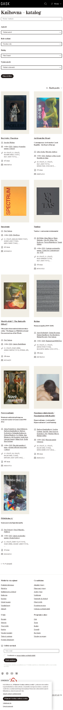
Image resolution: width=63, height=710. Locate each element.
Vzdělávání (37, 595)
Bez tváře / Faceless (9, 138)
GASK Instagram (7, 673)
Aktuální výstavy (39, 585)
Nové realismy (7, 413)
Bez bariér (37, 633)
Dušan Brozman (54, 333)
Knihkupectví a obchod (8, 592)
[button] (31, 32)
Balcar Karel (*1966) (11, 455)
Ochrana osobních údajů (42, 609)
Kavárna (3, 599)
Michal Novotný (42, 337)
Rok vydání (5, 38)
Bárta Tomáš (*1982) (10, 243)
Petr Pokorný (8, 530)
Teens (36, 623)
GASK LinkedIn (16, 673)
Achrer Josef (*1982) (11, 241)
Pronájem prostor (40, 605)
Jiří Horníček (15, 437)
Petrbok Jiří (24, 350)
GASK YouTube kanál (11, 673)
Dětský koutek (5, 602)
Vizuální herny (5, 605)
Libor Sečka (41, 152)
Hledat (46, 4)
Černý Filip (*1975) (18, 542)
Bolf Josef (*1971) (10, 157)
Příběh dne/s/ (7, 518)
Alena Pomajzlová (10, 429)
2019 (43, 341)
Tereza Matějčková (50, 242)
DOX (41, 252)
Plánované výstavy (40, 588)
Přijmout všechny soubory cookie (16, 698)
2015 (43, 156)
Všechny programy (40, 636)
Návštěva (4, 588)
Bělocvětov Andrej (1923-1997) (47, 349)
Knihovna (4, 595)
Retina (37, 321)
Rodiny (36, 626)
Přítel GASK (38, 602)
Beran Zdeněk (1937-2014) (45, 450)
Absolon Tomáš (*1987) (19, 239)
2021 (43, 248)
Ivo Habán (19, 435)
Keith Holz (24, 437)
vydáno (6, 146)
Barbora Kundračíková (11, 431)
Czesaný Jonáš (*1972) (20, 544)
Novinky (3, 619)
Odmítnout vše (7, 703)
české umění (16, 348)
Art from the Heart (42, 138)
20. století (7, 152)
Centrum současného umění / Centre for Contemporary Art (48, 250)
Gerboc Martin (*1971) (11, 350)
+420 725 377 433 (54, 695)
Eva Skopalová (54, 335)
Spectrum (5, 227)
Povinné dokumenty (7, 640)
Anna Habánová (22, 429)
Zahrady (3, 609)
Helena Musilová (9, 435)
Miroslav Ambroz (51, 152)
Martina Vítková (53, 434)
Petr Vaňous (8, 231)
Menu (56, 4)
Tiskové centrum (6, 636)
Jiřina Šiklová (48, 238)
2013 (10, 344)
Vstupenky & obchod (41, 599)
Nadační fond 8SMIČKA (54, 341)
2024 (10, 146)
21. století (15, 152)
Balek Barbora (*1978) (44, 258)
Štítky (3, 50)
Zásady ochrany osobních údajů (12, 694)
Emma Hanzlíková (43, 335)
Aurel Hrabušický (42, 333)
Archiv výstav (38, 592)
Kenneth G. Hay (42, 434)
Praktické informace (7, 585)
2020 (10, 235)
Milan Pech (19, 439)
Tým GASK (5, 626)
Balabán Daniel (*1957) (11, 154)
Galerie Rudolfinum (19, 344)
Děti (35, 619)
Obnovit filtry (7, 76)
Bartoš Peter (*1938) (44, 347)
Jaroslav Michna (9, 142)
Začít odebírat (10, 660)
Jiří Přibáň (40, 238)
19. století (7, 453)
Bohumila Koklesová (19, 433)
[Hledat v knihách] (31, 19)
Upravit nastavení (8, 706)
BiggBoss (16, 235)
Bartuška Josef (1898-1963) (13, 458)
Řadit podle (54, 88)
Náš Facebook (2, 673)
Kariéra (3, 629)
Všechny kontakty (6, 633)
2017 (43, 440)
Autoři (4, 27)
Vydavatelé (6, 62)
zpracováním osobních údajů (26, 655)
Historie (3, 623)
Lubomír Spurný (9, 439)
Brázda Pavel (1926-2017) (45, 166)
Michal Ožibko (42, 436)
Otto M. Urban (49, 240)
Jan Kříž (45, 431)
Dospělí (36, 629)
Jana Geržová (53, 431)
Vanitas (37, 227)
